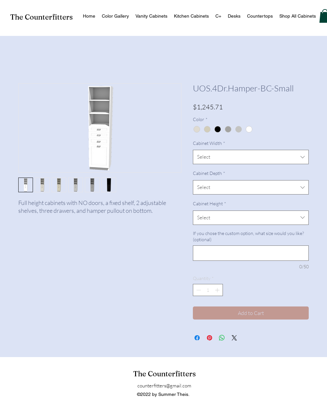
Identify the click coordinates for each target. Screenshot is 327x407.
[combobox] (251, 157)
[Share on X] (234, 338)
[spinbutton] (208, 290)
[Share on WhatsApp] (222, 338)
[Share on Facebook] (197, 338)
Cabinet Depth (209, 173)
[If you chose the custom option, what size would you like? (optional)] (250, 253)
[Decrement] (198, 290)
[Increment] (218, 290)
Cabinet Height (209, 203)
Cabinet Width (209, 143)
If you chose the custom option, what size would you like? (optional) (248, 236)
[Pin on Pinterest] (209, 338)
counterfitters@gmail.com (164, 386)
